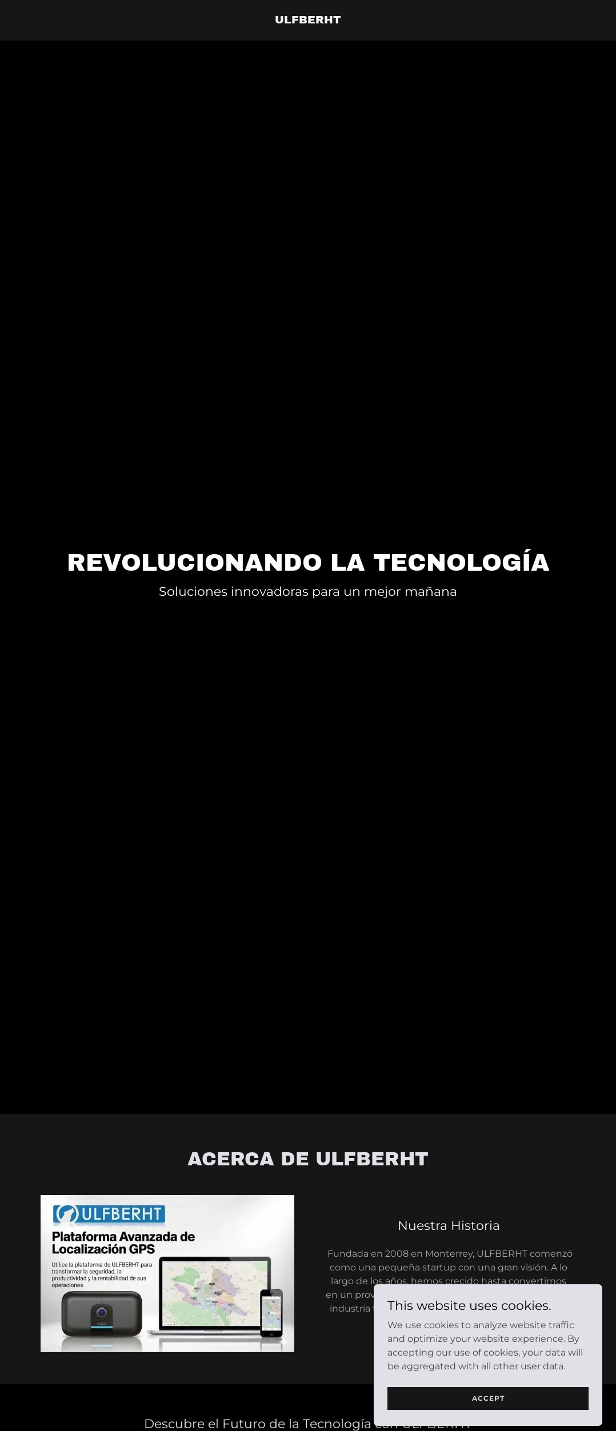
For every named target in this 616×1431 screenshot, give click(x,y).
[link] (308, 20)
